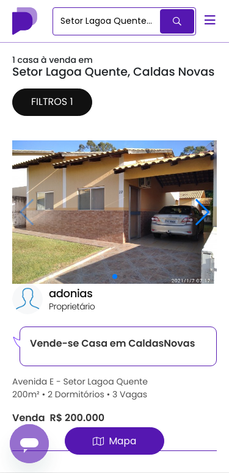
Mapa (114, 441)
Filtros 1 (52, 102)
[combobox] (107, 21)
